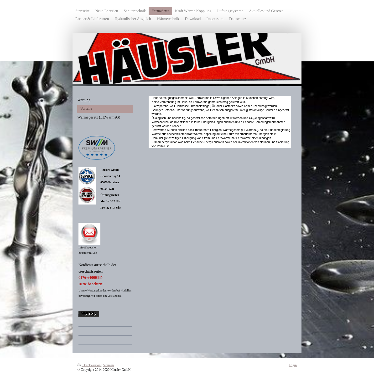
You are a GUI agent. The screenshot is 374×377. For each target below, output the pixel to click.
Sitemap (108, 365)
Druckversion (89, 365)
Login (293, 365)
